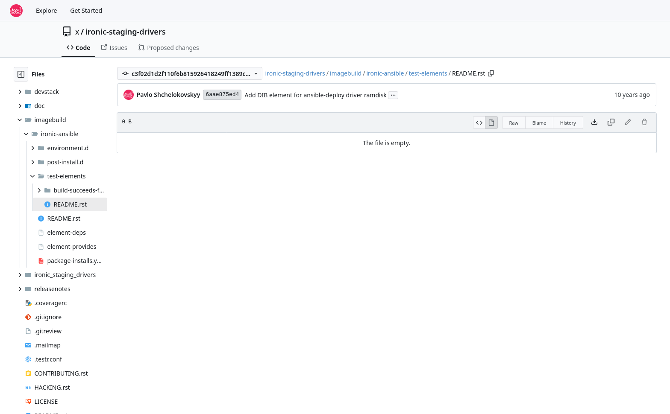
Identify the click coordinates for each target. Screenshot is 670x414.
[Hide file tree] (21, 74)
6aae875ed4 (222, 94)
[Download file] (594, 122)
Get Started (86, 10)
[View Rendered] (491, 122)
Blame (539, 123)
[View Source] (479, 122)
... (393, 94)
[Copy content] (611, 122)
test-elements (428, 73)
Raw (514, 123)
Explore (46, 10)
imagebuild (345, 73)
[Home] (16, 10)
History (568, 123)
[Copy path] (491, 73)
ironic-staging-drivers (125, 31)
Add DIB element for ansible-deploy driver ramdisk (315, 95)
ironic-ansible (385, 73)
